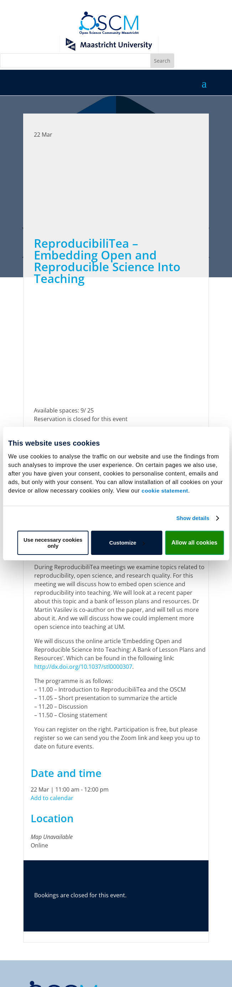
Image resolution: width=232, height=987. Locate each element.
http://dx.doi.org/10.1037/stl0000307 (83, 667)
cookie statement (164, 491)
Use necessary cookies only (53, 543)
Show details (193, 518)
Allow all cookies (194, 543)
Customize (127, 543)
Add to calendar (52, 798)
